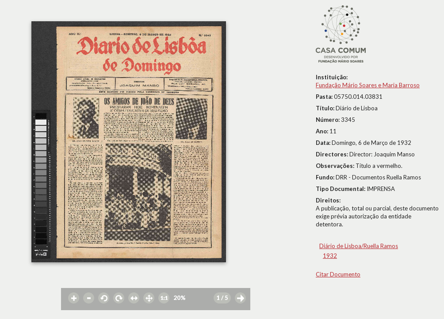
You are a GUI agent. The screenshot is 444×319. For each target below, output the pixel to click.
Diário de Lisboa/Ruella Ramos (358, 245)
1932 (330, 255)
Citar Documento (338, 274)
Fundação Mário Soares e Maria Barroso (368, 85)
